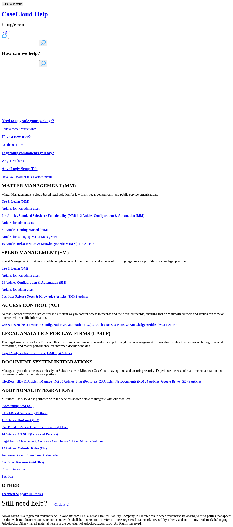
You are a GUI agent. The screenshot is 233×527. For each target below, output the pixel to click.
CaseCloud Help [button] (25, 14)
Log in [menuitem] (6, 32)
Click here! (61, 504)
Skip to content (12, 3)
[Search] (20, 44)
